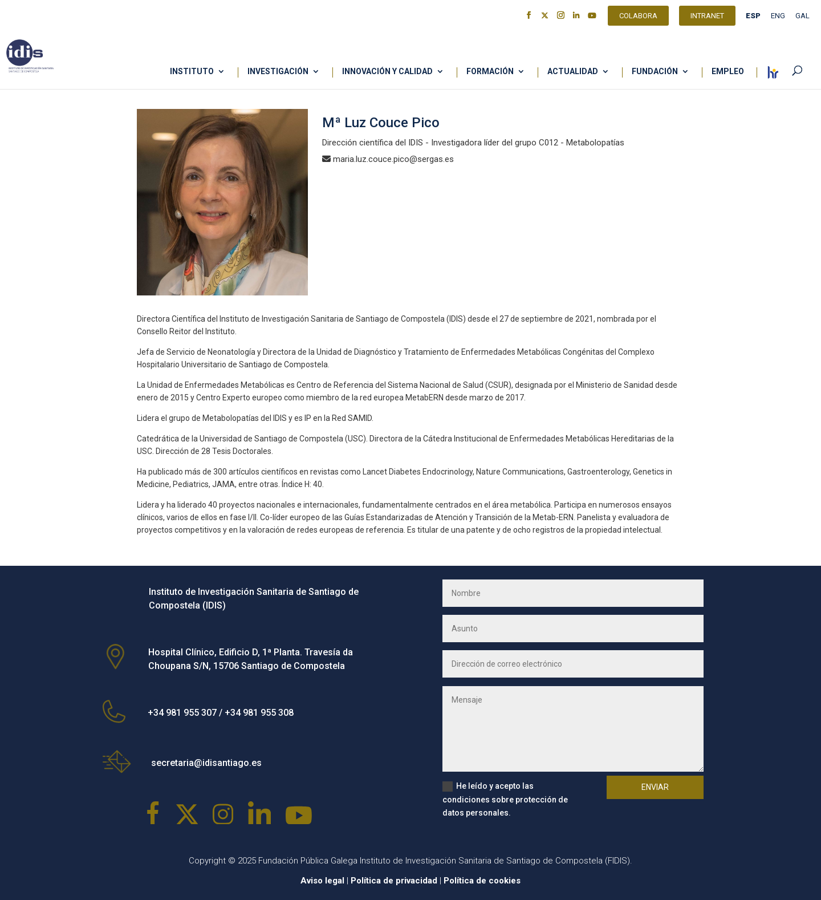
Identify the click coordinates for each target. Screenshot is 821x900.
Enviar (655, 787)
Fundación (655, 71)
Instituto (192, 71)
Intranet (707, 17)
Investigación (277, 71)
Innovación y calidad (387, 71)
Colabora (638, 17)
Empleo (728, 71)
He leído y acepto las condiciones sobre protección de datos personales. (505, 799)
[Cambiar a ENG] (778, 18)
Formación (490, 71)
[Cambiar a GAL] (802, 18)
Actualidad (572, 71)
